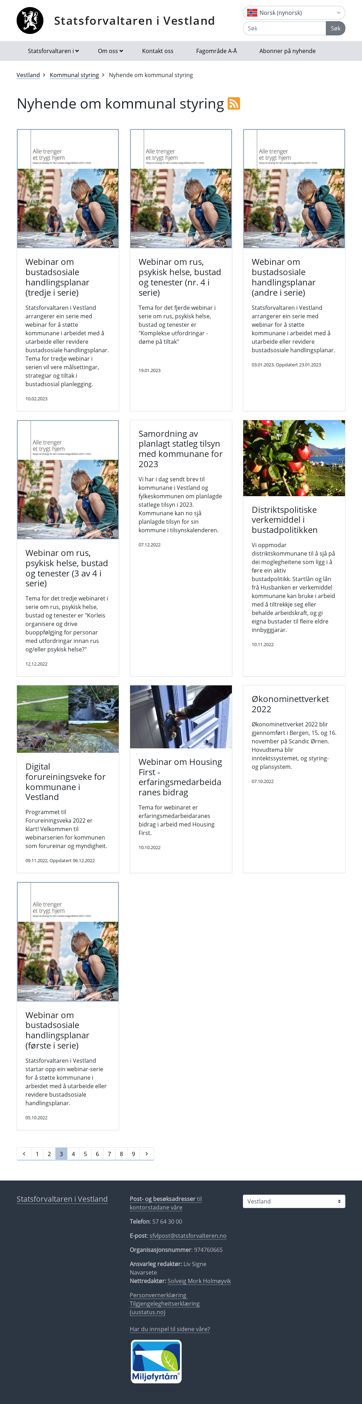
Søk (335, 28)
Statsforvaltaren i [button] (51, 51)
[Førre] (24, 1154)
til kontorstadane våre (166, 1203)
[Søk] (284, 28)
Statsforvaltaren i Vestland (135, 20)
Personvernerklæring (159, 1295)
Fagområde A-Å (216, 51)
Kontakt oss (158, 51)
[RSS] (234, 103)
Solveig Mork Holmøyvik (199, 1281)
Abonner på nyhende (287, 51)
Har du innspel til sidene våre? (170, 1329)
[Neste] (146, 1154)
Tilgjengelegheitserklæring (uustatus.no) (165, 1308)
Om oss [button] (108, 51)
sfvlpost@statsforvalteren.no (188, 1236)
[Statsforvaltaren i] (294, 1201)
